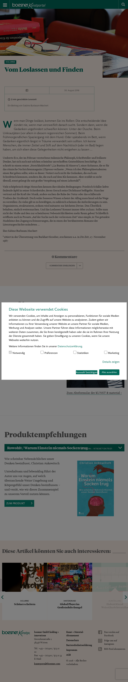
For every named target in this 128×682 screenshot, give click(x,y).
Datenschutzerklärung (70, 346)
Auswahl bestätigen (86, 372)
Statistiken (81, 353)
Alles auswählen (109, 372)
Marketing (111, 353)
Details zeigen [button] (110, 362)
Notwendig (17, 353)
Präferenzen (49, 353)
